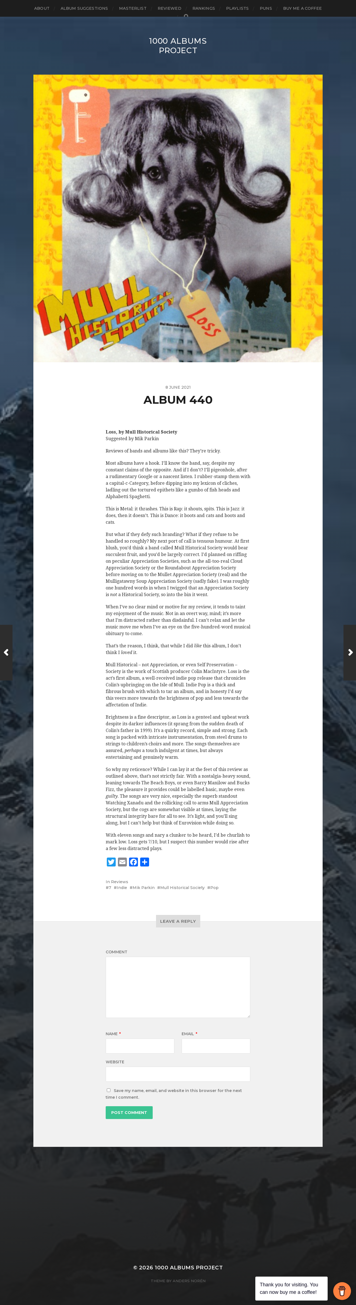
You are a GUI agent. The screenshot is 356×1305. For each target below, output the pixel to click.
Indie (122, 887)
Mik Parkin (144, 887)
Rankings (203, 8)
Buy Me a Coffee (302, 8)
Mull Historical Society (182, 887)
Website (115, 1061)
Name (113, 1033)
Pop (214, 887)
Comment (116, 951)
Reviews (119, 881)
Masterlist (132, 8)
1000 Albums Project (178, 45)
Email (189, 1033)
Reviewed (169, 8)
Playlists (237, 8)
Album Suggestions (84, 8)
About (42, 8)
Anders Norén (189, 1281)
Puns (266, 8)
